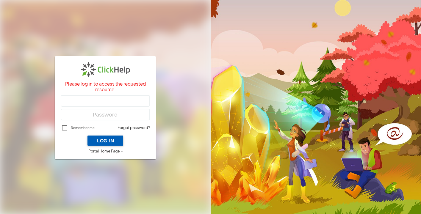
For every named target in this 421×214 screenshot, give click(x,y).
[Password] (105, 114)
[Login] (105, 101)
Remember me (83, 127)
